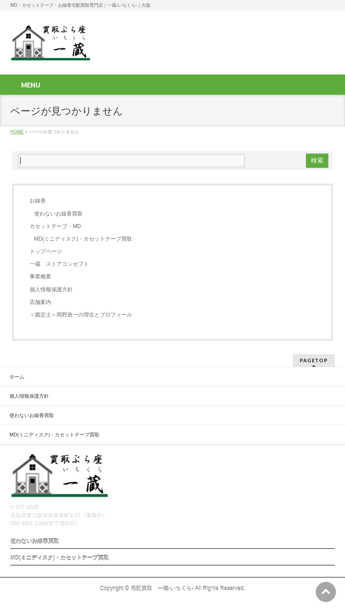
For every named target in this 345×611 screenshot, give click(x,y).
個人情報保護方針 (51, 289)
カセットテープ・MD (55, 226)
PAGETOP (314, 360)
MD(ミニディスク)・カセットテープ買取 (83, 239)
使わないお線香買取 (58, 214)
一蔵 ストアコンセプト (59, 264)
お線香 (38, 201)
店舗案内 (40, 302)
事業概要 (40, 276)
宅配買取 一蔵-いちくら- (162, 588)
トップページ (46, 251)
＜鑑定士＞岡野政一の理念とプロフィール (81, 315)
